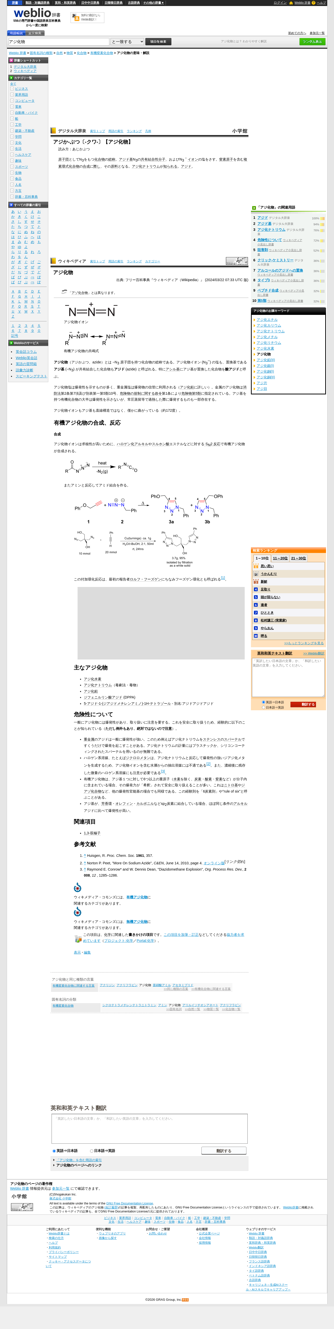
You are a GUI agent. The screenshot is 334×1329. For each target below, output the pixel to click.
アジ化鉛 (187, 387)
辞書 (15, 3)
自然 (59, 53)
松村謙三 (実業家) (273, 620)
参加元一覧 (317, 33)
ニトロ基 (231, 785)
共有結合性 (149, 159)
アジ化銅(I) (265, 371)
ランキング (134, 131)
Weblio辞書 (290, 1207)
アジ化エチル (267, 320)
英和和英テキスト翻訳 (79, 1107)
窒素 (218, 779)
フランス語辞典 (259, 1261)
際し (96, 166)
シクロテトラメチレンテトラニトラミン (129, 1005)
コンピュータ (25, 101)
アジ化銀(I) (265, 366)
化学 (107, 935)
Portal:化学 (145, 941)
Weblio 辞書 (302, 3)
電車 (18, 107)
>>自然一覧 (192, 1009)
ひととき (267, 612)
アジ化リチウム (269, 343)
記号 (14, 335)
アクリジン (107, 985)
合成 (86, 166)
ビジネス (21, 89)
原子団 (63, 159)
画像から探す (108, 1237)
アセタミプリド (182, 985)
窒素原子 (226, 159)
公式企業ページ (209, 1233)
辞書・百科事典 (26, 197)
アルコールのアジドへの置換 (280, 270)
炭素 (197, 779)
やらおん (267, 628)
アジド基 (126, 159)
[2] (208, 764)
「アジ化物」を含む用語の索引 (79, 1160)
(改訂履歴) (111, 1207)
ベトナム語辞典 (259, 1275)
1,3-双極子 (92, 833)
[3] (163, 771)
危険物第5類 (191, 393)
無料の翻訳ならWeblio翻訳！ (90, 17)
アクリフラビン (127, 985)
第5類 (261, 301)
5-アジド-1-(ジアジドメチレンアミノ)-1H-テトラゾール (127, 704)
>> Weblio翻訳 (313, 653)
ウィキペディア (72, 261)
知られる (170, 166)
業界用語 (21, 95)
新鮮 (264, 581)
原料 (114, 166)
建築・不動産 (25, 131)
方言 (18, 191)
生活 (18, 149)
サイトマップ (58, 1256)
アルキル (240, 804)
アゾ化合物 (80, 293)
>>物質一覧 (211, 1009)
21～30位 (298, 558)
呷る (264, 636)
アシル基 (173, 369)
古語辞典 (134, 3)
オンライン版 (214, 863)
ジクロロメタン (138, 758)
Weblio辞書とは (59, 1233)
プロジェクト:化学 (118, 941)
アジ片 (262, 383)
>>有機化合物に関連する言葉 (211, 988)
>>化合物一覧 (231, 1009)
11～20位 (280, 558)
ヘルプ (321, 3)
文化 (18, 143)
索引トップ (97, 131)
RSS (185, 1299)
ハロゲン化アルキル (132, 444)
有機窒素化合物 (101, 53)
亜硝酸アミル (162, 985)
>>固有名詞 (174, 1009)
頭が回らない (270, 597)
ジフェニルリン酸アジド (103, 697)
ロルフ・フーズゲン (145, 579)
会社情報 (205, 1237)
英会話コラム (26, 352)
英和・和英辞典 (65, 3)
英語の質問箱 (26, 364)
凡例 (148, 131)
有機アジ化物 (136, 897)
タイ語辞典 (256, 1270)
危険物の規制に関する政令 (141, 393)
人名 (18, 185)
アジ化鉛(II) (266, 360)
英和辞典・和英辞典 (262, 1242)
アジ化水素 (92, 679)
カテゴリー (152, 261)
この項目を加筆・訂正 (181, 935)
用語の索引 (115, 131)
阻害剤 (262, 250)
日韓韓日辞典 (114, 3)
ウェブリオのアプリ (112, 1233)
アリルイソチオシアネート (200, 1005)
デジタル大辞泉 (72, 131)
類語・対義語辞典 (38, 3)
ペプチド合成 (267, 290)
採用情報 (205, 1242)
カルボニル (145, 804)
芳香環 (106, 804)
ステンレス (211, 739)
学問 (18, 137)
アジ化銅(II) (266, 377)
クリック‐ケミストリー (275, 260)
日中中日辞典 (90, 3)
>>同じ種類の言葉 (176, 988)
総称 (111, 159)
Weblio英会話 (26, 358)
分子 (161, 159)
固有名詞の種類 (41, 53)
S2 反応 (212, 444)
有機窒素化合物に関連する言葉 (74, 985)
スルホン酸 (160, 444)
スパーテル (232, 739)
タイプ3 (263, 280)
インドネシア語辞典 (262, 1265)
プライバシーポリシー (64, 1251)
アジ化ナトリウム (146, 166)
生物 (18, 173)
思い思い (267, 566)
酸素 (208, 779)
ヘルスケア (23, 155)
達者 (264, 605)
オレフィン (124, 804)
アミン (162, 1005)
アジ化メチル (267, 337)
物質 (70, 53)
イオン (193, 159)
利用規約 (55, 1247)
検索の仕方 (56, 1237)
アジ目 (262, 389)
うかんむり (269, 574)
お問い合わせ (158, 1233)
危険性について (269, 240)
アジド (186, 166)
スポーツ (21, 167)
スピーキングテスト (31, 376)
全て (13, 83)
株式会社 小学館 (60, 1198)
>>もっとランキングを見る (304, 643)
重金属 (89, 739)
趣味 (18, 161)
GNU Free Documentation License (129, 1203)
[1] (223, 578)
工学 (18, 125)
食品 (18, 179)
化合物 (82, 53)
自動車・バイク (26, 113)
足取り (265, 589)
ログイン (280, 3)
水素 (176, 779)
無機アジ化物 (136, 922)
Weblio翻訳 (256, 1247)
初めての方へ (297, 33)
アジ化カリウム (269, 325)
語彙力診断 (24, 370)
